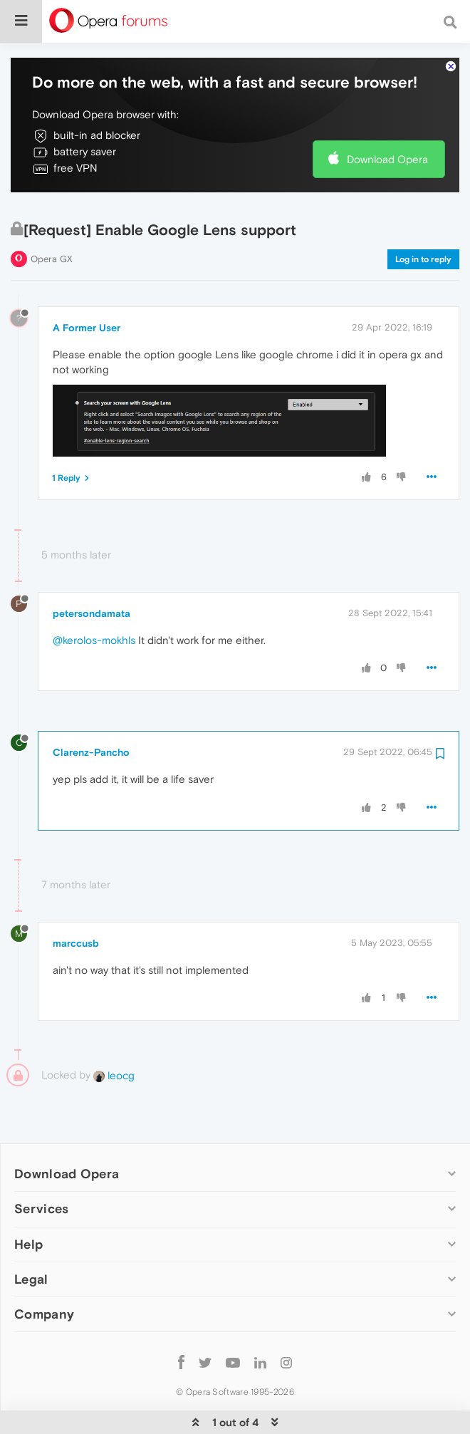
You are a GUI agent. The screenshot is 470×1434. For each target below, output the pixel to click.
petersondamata (91, 570)
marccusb (76, 899)
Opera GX (52, 215)
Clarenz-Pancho (91, 709)
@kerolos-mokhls (94, 597)
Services (41, 1165)
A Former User (86, 284)
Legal (31, 1235)
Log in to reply (423, 216)
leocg (114, 1032)
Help (28, 1200)
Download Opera (387, 116)
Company (44, 1270)
